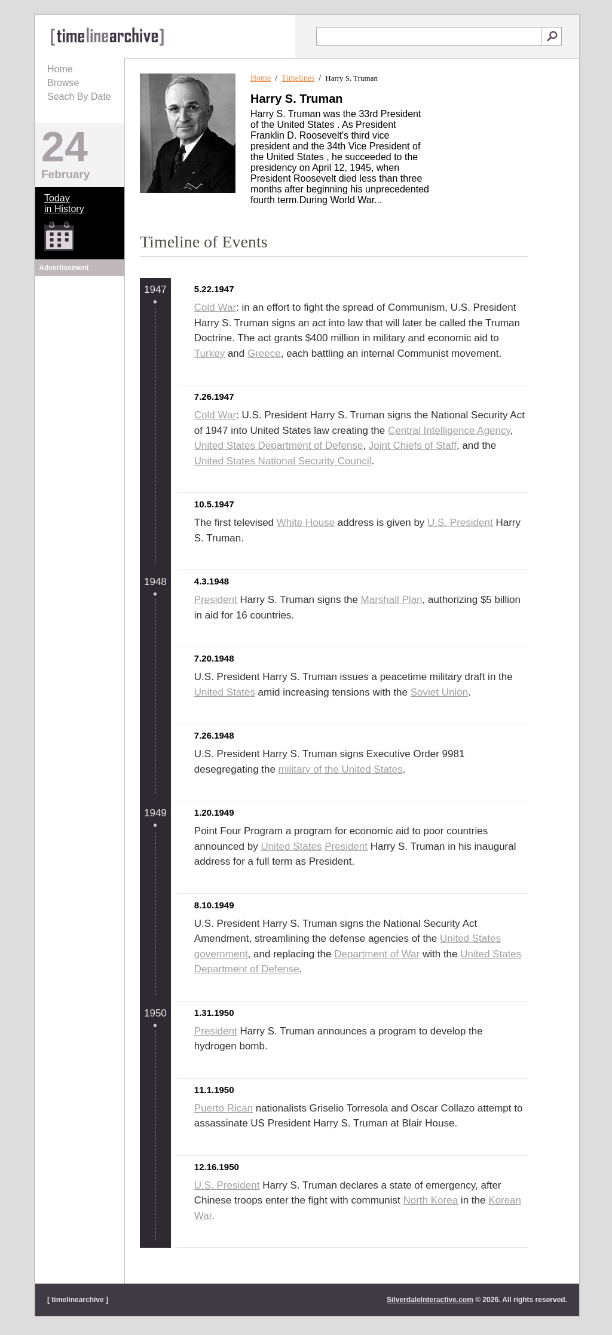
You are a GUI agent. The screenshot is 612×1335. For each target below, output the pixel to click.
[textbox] (428, 36)
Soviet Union (439, 692)
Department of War (377, 954)
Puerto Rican (223, 1108)
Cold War (215, 307)
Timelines (298, 78)
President (215, 599)
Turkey (209, 353)
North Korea (430, 1200)
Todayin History (64, 203)
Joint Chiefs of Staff (413, 445)
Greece (264, 353)
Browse (63, 83)
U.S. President (460, 522)
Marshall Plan (392, 599)
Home (60, 69)
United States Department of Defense (278, 445)
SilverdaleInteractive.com (430, 1300)
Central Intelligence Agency (449, 430)
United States (224, 692)
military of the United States (341, 769)
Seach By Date (79, 96)
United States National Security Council (283, 461)
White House (306, 522)
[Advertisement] (80, 353)
